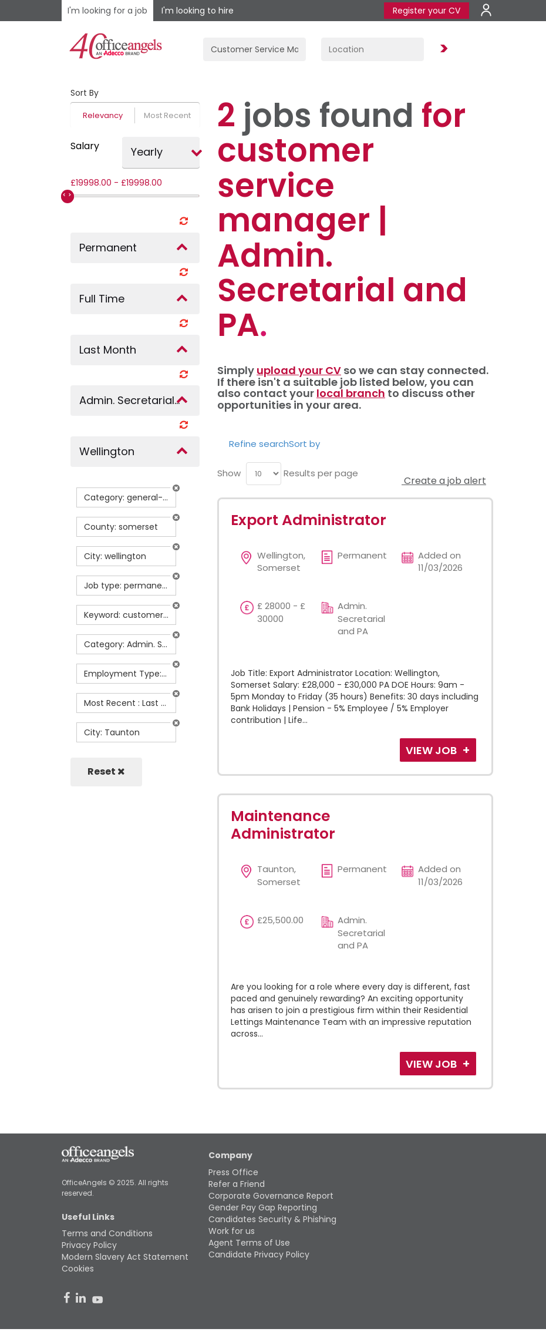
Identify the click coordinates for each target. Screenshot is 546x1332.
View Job (432, 750)
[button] (176, 488)
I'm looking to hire (197, 10)
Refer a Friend (236, 1184)
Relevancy (103, 115)
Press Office (233, 1172)
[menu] (263, 473)
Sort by (304, 444)
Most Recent (167, 115)
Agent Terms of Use (249, 1243)
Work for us (231, 1231)
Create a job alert (444, 480)
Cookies (78, 1268)
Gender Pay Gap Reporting (262, 1207)
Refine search (259, 444)
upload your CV (299, 370)
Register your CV (426, 10)
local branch (350, 393)
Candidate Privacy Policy (258, 1254)
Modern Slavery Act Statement (125, 1257)
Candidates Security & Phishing (272, 1219)
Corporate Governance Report (270, 1196)
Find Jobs (442, 49)
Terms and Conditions (107, 1233)
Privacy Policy (89, 1245)
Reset (106, 771)
